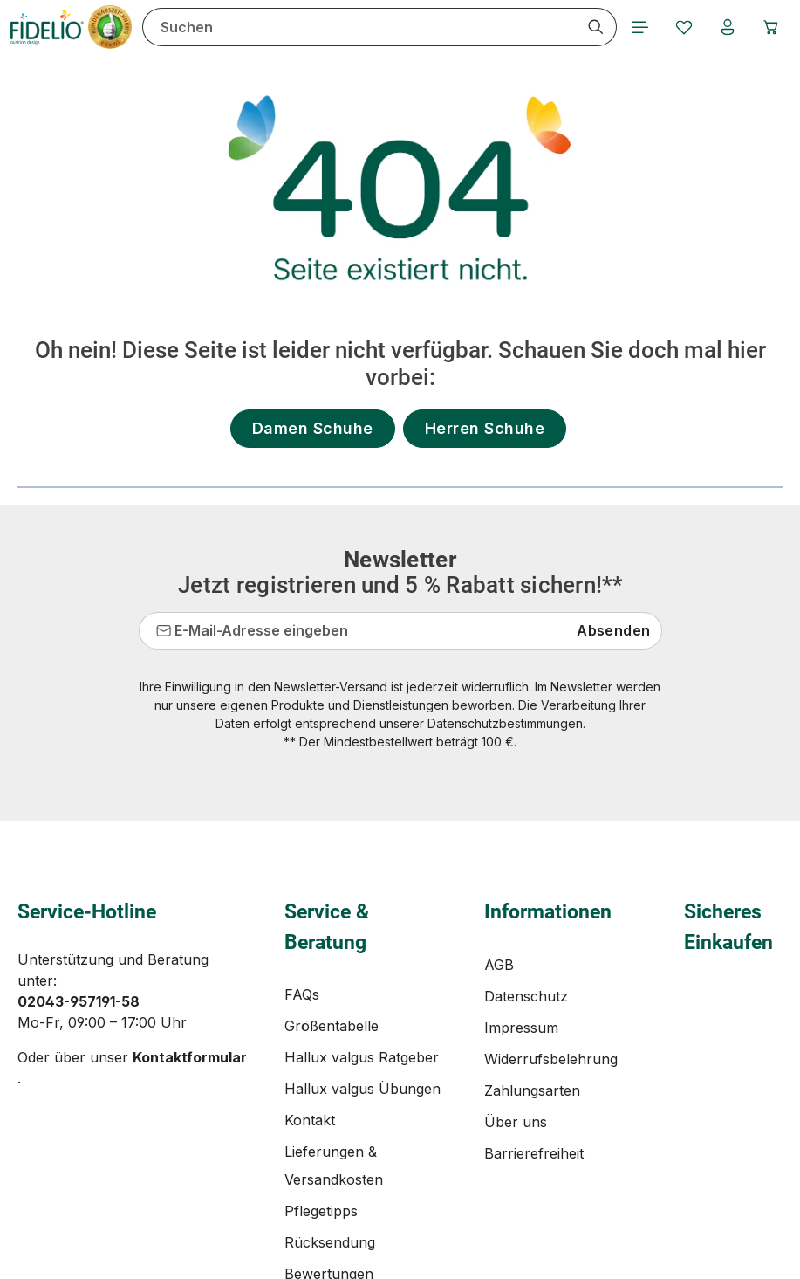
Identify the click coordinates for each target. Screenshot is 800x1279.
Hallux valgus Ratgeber (361, 890)
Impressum (521, 861)
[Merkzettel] (684, 27)
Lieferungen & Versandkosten (333, 998)
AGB (499, 798)
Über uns (515, 955)
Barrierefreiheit (534, 986)
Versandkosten (491, 1234)
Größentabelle (331, 859)
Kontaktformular (190, 890)
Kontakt (309, 953)
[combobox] (359, 27)
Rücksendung (329, 1075)
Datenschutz (526, 829)
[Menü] (640, 27)
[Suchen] (596, 27)
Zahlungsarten (532, 923)
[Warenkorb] (771, 27)
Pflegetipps (321, 1044)
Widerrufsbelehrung (551, 892)
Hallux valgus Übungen (362, 922)
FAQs (301, 827)
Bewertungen (328, 1107)
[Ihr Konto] (728, 27)
